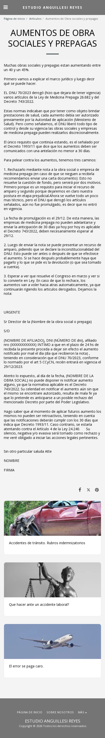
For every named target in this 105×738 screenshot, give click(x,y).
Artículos (35, 18)
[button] (5, 7)
